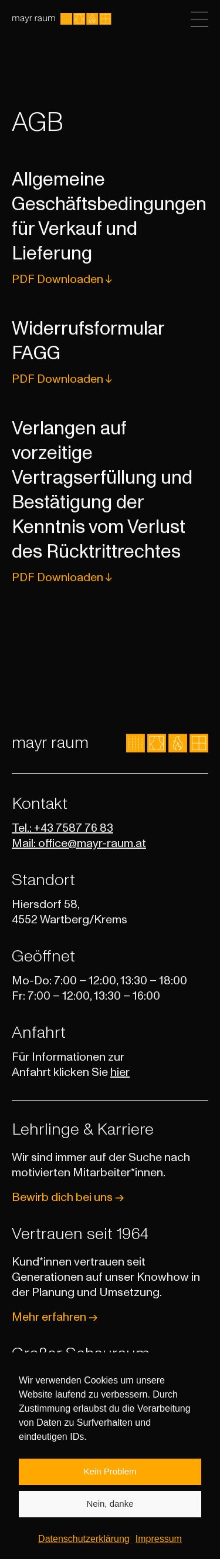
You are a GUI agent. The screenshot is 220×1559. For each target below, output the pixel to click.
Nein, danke (109, 1518)
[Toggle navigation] (199, 19)
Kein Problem (109, 1486)
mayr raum (50, 743)
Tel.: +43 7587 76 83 (62, 828)
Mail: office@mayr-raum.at (79, 843)
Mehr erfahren (54, 1317)
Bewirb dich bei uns (68, 1197)
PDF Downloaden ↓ (62, 282)
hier (120, 1072)
